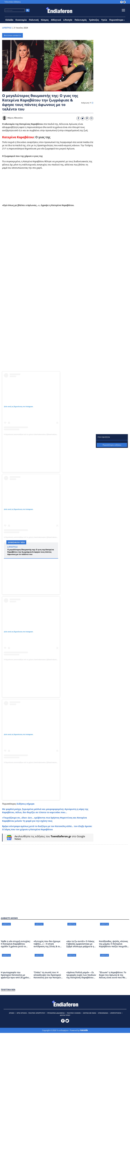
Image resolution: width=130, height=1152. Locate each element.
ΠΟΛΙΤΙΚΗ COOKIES (74, 1013)
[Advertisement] (47, 187)
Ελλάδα (9, 19)
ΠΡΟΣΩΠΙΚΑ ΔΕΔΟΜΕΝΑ (56, 1013)
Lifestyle (67, 19)
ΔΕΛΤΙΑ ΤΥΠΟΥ (65, 1015)
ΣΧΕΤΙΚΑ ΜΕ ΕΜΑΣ (89, 1013)
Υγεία (104, 19)
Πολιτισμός (81, 19)
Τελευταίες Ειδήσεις (12, 2)
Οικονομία (21, 19)
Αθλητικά (56, 19)
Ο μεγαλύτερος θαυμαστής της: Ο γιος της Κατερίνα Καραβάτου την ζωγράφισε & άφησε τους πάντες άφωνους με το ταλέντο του (30, 551)
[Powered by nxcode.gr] (84, 1030)
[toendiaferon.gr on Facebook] (121, 2)
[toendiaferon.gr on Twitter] (124, 2)
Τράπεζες (94, 19)
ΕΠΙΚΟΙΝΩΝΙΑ (103, 1013)
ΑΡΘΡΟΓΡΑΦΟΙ (115, 1013)
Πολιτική (34, 19)
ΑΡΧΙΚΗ (11, 1013)
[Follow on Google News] (48, 837)
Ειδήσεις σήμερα (25, 803)
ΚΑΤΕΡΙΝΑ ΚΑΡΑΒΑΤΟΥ (13, 35)
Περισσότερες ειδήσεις (112, 445)
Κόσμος (45, 19)
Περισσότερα (116, 19)
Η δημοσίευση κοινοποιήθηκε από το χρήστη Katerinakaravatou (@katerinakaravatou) (32, 434)
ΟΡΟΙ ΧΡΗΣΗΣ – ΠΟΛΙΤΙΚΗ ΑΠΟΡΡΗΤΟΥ (31, 1013)
